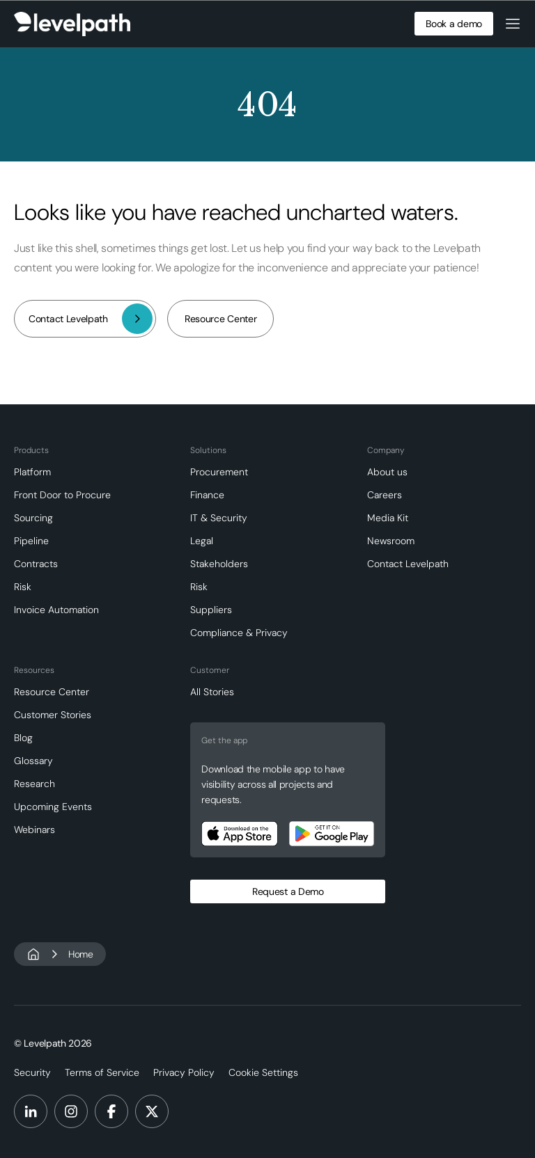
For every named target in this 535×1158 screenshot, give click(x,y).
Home (80, 954)
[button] (512, 23)
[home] (72, 24)
